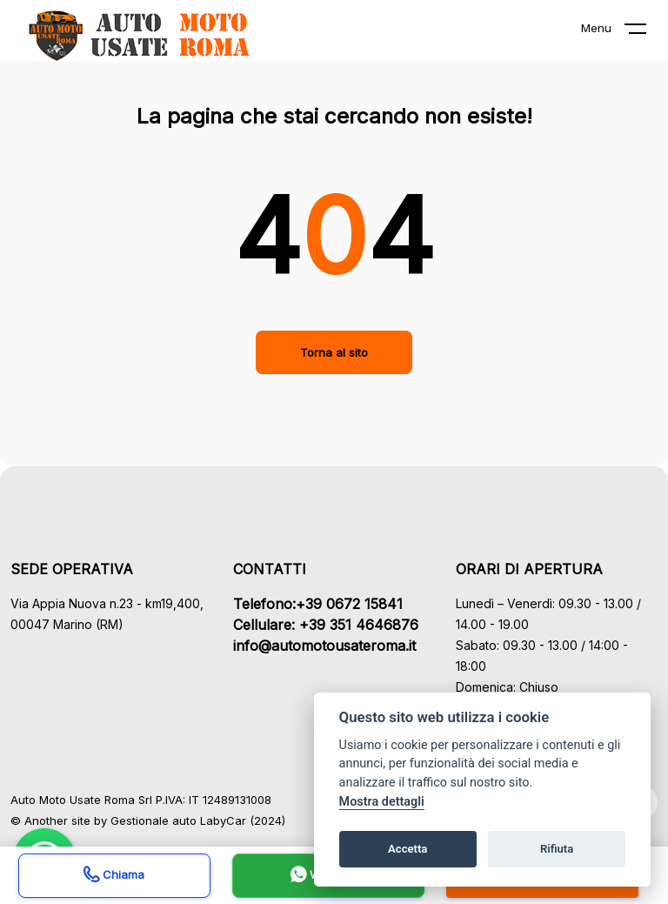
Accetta (407, 848)
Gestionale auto (153, 820)
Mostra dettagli (381, 801)
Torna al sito (334, 352)
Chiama (114, 876)
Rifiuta (556, 848)
